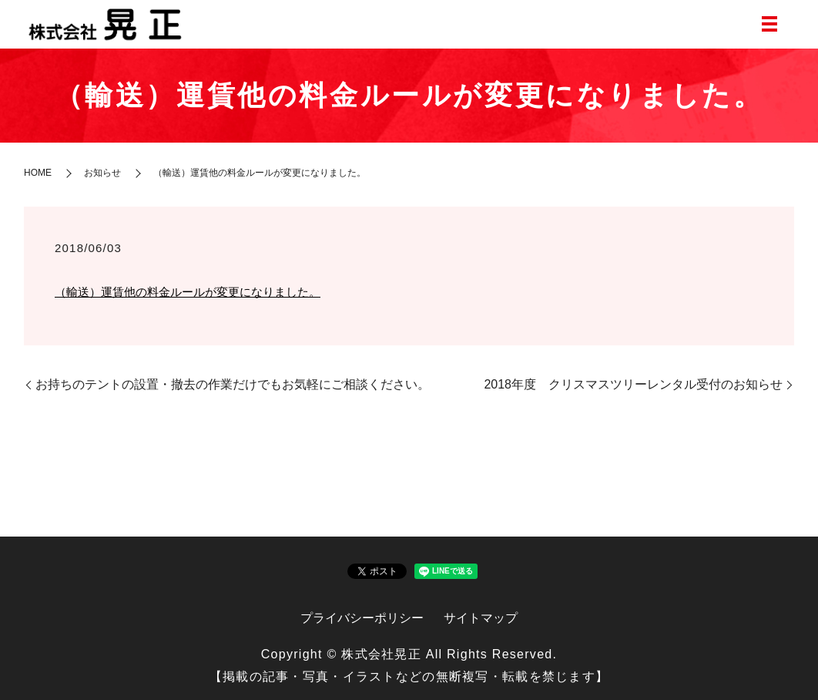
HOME (38, 172)
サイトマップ (481, 617)
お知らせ (102, 172)
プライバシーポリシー (362, 617)
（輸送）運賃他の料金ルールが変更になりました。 (187, 291)
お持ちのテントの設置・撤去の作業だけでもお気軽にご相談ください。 (232, 384)
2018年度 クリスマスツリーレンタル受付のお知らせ (633, 384)
